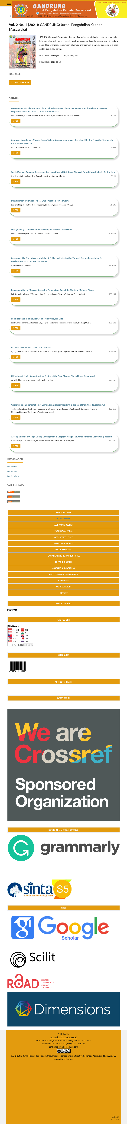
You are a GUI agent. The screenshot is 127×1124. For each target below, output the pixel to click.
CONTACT (63, 593)
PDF (16, 121)
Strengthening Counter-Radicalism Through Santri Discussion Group (42, 229)
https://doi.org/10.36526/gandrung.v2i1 (61, 55)
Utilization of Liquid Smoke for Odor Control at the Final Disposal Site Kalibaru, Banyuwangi (53, 376)
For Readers (12, 466)
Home (11, 16)
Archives (20, 16)
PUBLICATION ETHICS (63, 531)
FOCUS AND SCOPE (63, 549)
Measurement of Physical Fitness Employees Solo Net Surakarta (40, 200)
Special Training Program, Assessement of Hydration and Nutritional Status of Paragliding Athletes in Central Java (63, 172)
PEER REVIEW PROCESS (63, 543)
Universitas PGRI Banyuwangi (63, 1037)
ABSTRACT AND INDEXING (63, 568)
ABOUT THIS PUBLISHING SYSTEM (63, 574)
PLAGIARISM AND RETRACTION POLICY (63, 556)
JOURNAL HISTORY (63, 587)
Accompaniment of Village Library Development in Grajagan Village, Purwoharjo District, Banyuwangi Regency (61, 436)
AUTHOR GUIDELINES (63, 525)
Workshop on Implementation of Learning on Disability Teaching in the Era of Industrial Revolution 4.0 (58, 405)
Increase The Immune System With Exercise (31, 347)
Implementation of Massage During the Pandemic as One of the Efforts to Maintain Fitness (52, 290)
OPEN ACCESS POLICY (63, 537)
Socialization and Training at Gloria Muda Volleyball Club (37, 318)
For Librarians (13, 476)
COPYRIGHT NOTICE (63, 562)
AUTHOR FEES (63, 580)
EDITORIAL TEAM (63, 512)
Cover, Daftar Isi (20, 82)
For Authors (12, 471)
